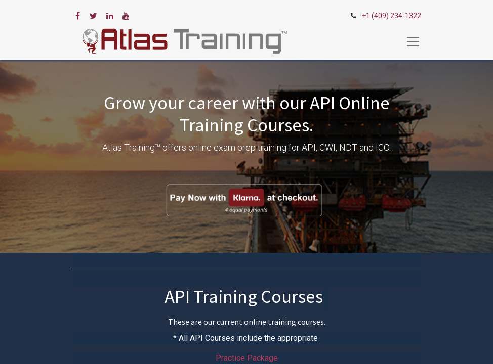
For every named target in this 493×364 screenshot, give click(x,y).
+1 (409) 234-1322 (391, 16)
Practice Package (247, 358)
